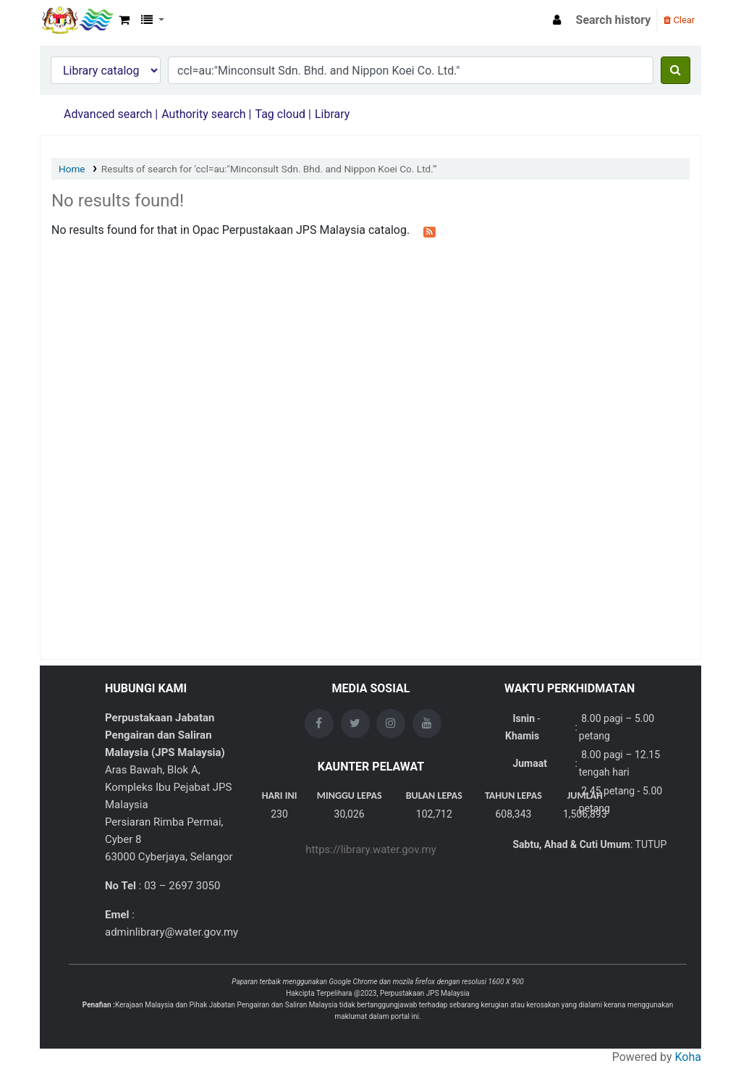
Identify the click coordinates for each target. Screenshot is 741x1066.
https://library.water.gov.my (370, 849)
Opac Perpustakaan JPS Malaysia (77, 20)
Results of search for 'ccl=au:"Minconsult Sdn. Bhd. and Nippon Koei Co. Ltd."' (269, 169)
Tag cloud (280, 114)
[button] (124, 20)
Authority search (203, 114)
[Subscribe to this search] (429, 231)
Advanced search (108, 114)
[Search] (675, 70)
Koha (688, 1057)
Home (72, 169)
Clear (679, 19)
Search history (613, 20)
